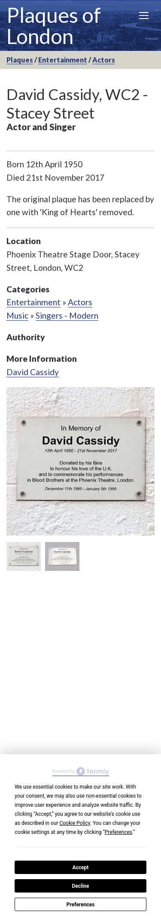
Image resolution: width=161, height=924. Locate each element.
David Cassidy (32, 372)
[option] (80, 461)
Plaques (19, 60)
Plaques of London (53, 25)
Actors (103, 60)
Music (17, 315)
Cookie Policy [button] (74, 823)
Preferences (81, 905)
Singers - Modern (67, 315)
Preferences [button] (118, 832)
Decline (80, 886)
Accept (81, 867)
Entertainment (62, 60)
